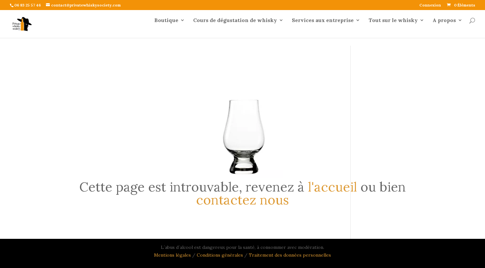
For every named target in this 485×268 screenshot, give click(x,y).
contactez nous (242, 200)
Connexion (430, 5)
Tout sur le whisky (393, 28)
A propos (444, 28)
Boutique (166, 28)
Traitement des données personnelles (290, 255)
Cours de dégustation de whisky (235, 28)
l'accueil (332, 187)
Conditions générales (220, 255)
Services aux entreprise (323, 28)
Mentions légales (172, 255)
